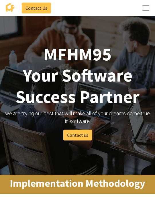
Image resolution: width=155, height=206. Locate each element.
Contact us (77, 135)
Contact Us (36, 8)
